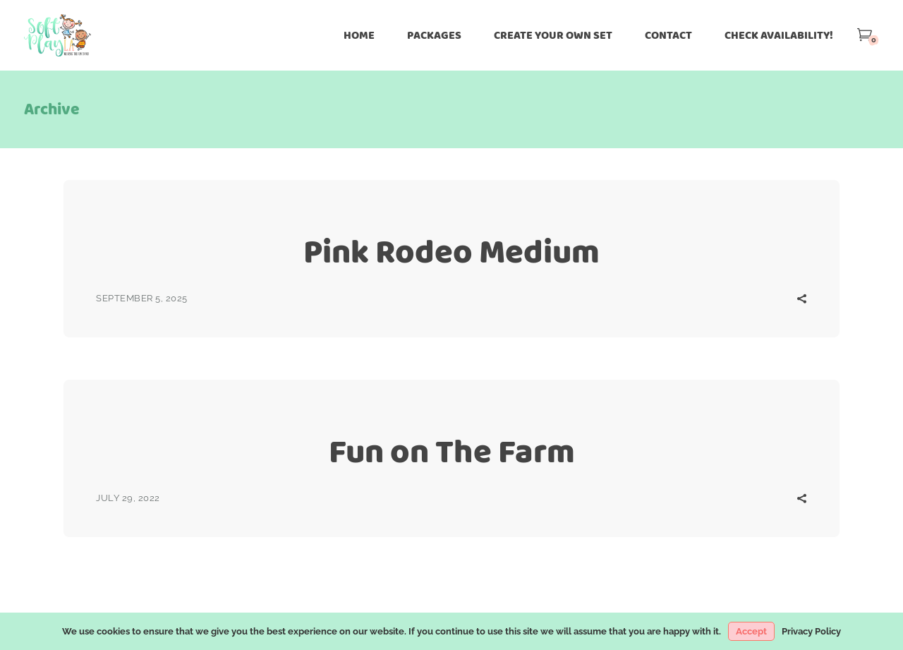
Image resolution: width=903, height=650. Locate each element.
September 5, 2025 (142, 298)
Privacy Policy (811, 631)
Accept (751, 631)
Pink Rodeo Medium (451, 251)
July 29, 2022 (128, 498)
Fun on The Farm (452, 451)
